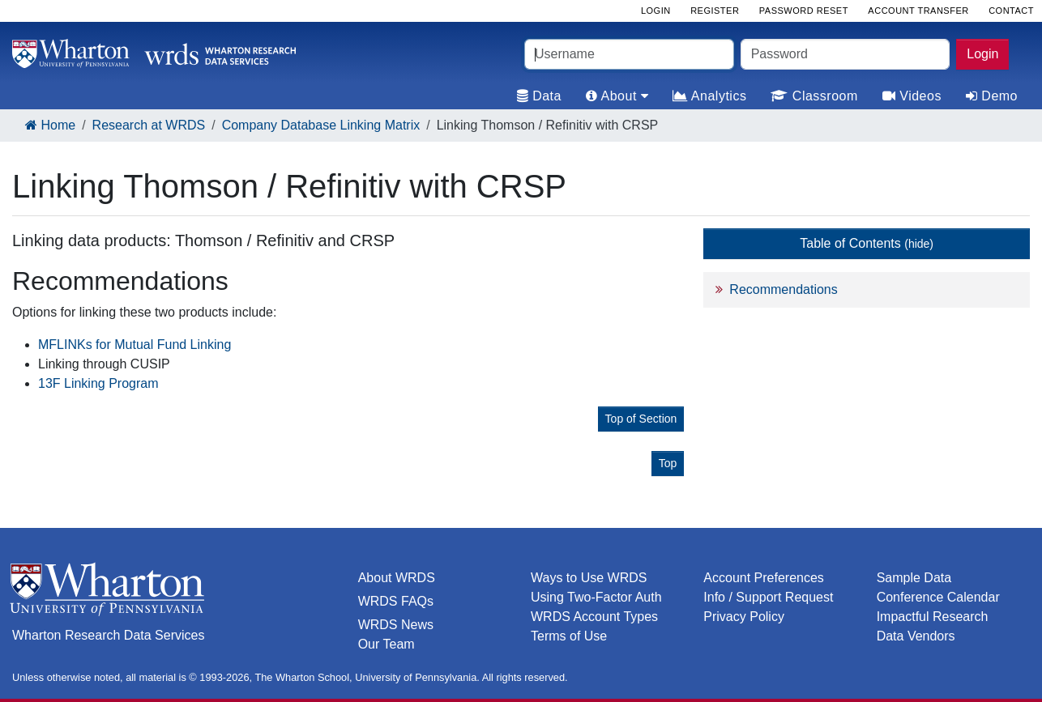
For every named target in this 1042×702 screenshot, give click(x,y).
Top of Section (641, 418)
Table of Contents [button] (866, 243)
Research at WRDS (149, 125)
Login (982, 54)
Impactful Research (933, 616)
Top (668, 463)
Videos (912, 96)
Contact (1011, 10)
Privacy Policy (743, 616)
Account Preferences (763, 578)
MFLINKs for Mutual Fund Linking (134, 344)
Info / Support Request (768, 597)
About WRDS (396, 578)
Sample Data (914, 578)
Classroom (814, 96)
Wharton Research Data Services (108, 635)
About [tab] (617, 96)
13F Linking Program (98, 383)
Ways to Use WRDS (589, 578)
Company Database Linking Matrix (321, 125)
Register (714, 10)
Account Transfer (918, 10)
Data (539, 96)
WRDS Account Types (594, 616)
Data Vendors (916, 636)
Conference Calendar (938, 597)
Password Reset (803, 10)
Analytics (709, 96)
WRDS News (395, 625)
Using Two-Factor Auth (596, 597)
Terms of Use (569, 636)
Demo (992, 96)
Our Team (386, 644)
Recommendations (783, 289)
